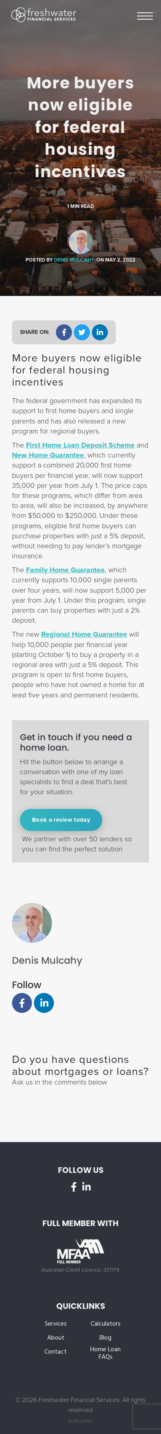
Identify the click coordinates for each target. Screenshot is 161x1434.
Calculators (106, 1324)
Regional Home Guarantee (84, 634)
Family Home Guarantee (65, 569)
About (55, 1338)
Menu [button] (145, 15)
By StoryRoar (80, 1421)
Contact (55, 1352)
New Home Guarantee (48, 455)
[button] (64, 332)
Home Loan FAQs (105, 1353)
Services (56, 1324)
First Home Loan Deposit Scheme (80, 445)
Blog (105, 1338)
